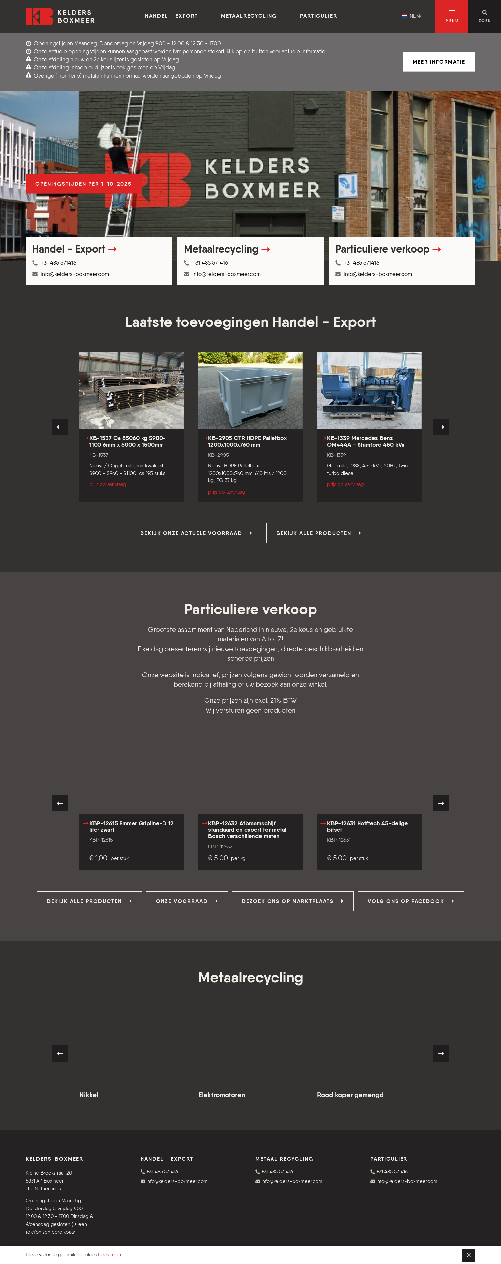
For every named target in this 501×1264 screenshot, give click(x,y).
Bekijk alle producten (318, 533)
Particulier (318, 16)
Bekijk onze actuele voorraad (196, 533)
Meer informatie (439, 62)
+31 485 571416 (54, 263)
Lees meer (110, 1255)
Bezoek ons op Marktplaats (292, 901)
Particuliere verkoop (388, 249)
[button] (193, 1171)
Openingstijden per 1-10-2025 (83, 184)
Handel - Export (171, 16)
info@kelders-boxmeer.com (70, 274)
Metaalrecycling (249, 16)
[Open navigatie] (451, 16)
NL (411, 16)
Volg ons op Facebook (411, 901)
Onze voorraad (187, 901)
